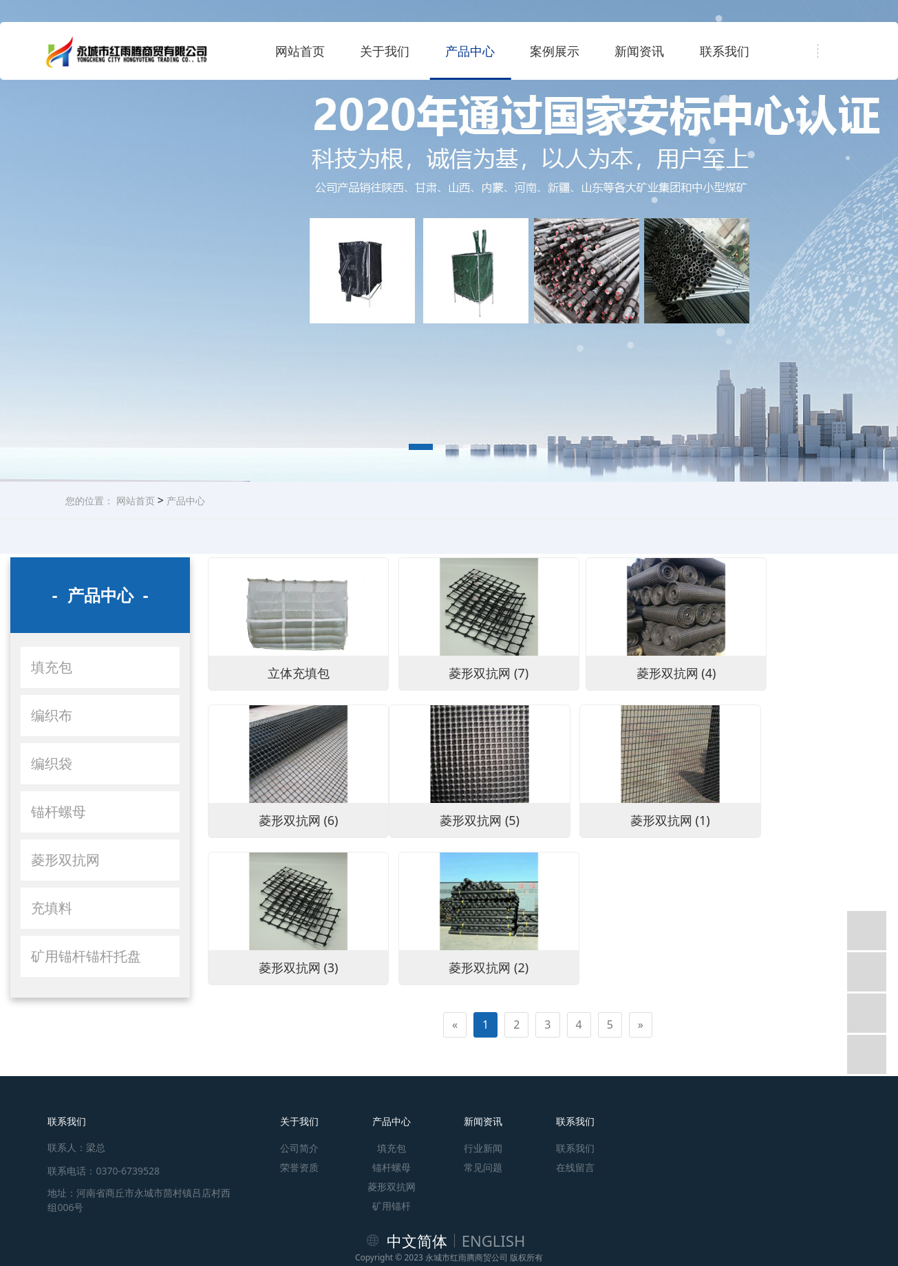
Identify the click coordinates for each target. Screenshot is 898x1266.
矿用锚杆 (391, 1147)
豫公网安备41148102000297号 (448, 1241)
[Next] (640, 859)
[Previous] (455, 859)
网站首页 (300, 51)
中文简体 (417, 1182)
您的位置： (89, 500)
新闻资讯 (639, 51)
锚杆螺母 (58, 811)
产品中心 (470, 51)
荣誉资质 (299, 1108)
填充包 (51, 667)
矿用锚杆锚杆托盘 (86, 956)
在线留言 (575, 1108)
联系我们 (724, 51)
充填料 (51, 908)
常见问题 (483, 1108)
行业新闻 (483, 1089)
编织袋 (51, 763)
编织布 (51, 715)
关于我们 (384, 51)
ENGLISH (494, 1182)
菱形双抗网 (65, 859)
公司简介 (299, 1089)
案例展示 (554, 51)
